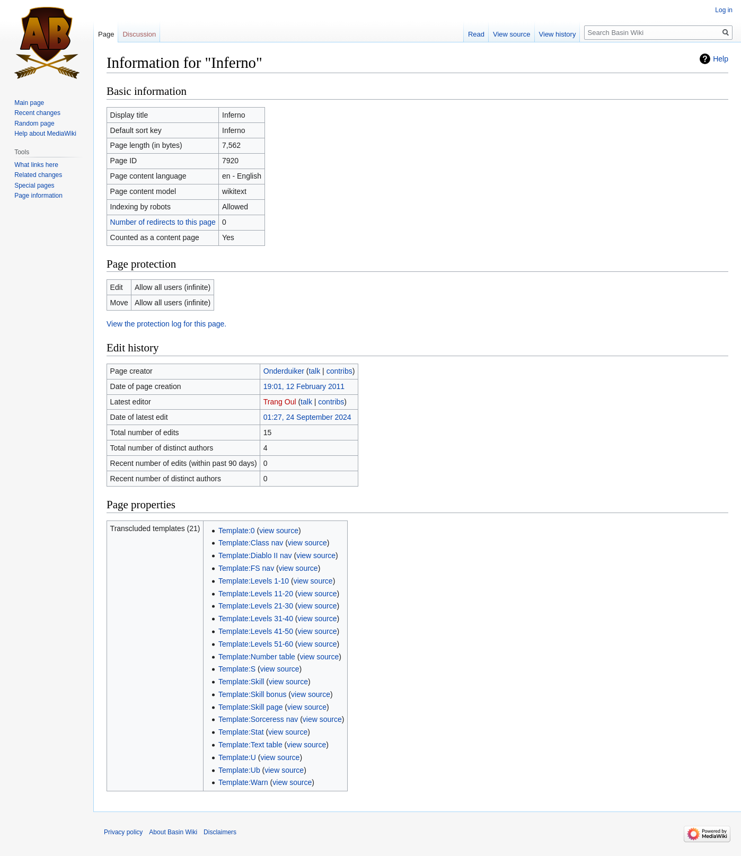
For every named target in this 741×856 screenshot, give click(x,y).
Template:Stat (241, 732)
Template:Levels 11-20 (255, 593)
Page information (38, 195)
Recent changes (37, 113)
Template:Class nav (250, 543)
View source (512, 34)
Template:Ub (239, 770)
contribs (339, 371)
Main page (29, 103)
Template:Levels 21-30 (255, 606)
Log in (724, 10)
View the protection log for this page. (166, 324)
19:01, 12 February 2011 (304, 386)
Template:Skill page (250, 707)
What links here (36, 165)
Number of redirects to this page (163, 222)
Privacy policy (123, 832)
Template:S (236, 669)
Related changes (38, 175)
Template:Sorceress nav (258, 719)
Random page (34, 123)
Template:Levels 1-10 (253, 581)
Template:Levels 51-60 (255, 644)
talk (314, 371)
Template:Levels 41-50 (255, 631)
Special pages (34, 185)
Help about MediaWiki (45, 133)
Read (476, 34)
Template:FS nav (246, 568)
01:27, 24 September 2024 (307, 417)
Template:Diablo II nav (255, 555)
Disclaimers (220, 832)
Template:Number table (256, 656)
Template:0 (236, 530)
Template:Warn (243, 782)
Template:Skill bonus (252, 694)
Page (106, 34)
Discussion (139, 34)
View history (557, 34)
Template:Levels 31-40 (255, 618)
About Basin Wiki (173, 832)
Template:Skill (241, 681)
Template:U (237, 757)
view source (278, 530)
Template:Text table (250, 744)
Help (720, 59)
